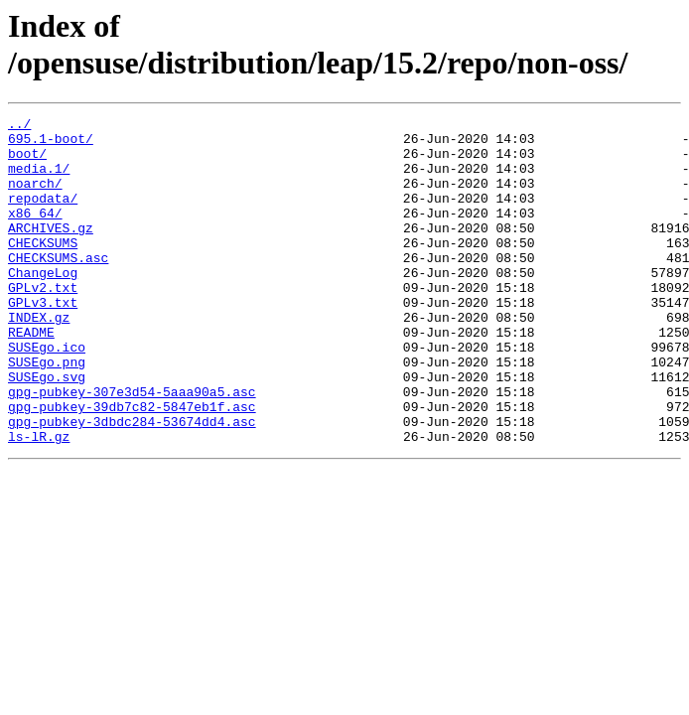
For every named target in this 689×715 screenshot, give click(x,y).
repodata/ (42, 215)
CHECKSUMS (42, 269)
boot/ (27, 162)
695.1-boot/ (50, 144)
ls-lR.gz (38, 501)
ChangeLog (42, 305)
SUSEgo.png (46, 412)
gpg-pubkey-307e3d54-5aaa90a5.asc (132, 448)
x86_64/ (35, 233)
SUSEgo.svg (46, 430)
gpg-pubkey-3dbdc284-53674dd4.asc (132, 484)
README (31, 376)
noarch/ (35, 198)
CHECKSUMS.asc (58, 287)
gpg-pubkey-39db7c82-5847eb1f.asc (132, 466)
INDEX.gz (38, 358)
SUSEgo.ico (46, 394)
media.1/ (38, 180)
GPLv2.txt (42, 323)
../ (19, 126)
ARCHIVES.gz (50, 251)
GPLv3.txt (42, 341)
